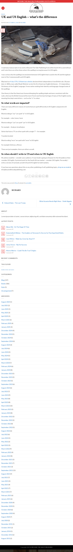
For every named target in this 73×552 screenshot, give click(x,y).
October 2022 (6, 424)
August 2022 (5, 431)
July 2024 (4, 348)
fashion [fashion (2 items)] (6, 269)
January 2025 (5, 327)
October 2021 (6, 467)
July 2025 (4, 305)
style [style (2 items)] (10, 269)
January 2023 (5, 413)
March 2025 (5, 320)
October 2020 (6, 510)
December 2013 (6, 535)
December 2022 (6, 416)
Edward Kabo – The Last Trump (13, 203)
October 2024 (6, 338)
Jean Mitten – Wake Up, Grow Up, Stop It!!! (20, 239)
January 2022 (5, 456)
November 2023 (6, 377)
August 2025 (5, 302)
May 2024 (4, 356)
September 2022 (7, 427)
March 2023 (5, 406)
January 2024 (5, 370)
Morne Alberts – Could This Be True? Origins (21, 251)
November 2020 (6, 506)
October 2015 (6, 528)
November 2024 (6, 334)
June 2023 (4, 395)
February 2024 (6, 366)
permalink (28, 183)
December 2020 (6, 502)
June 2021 (4, 481)
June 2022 (4, 438)
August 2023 (5, 388)
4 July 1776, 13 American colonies (21, 81)
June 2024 (4, 352)
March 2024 (5, 363)
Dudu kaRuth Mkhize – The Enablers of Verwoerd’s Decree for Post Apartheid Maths (35, 233)
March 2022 (5, 449)
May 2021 (4, 485)
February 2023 (6, 409)
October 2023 (6, 381)
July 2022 (4, 434)
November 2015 (6, 524)
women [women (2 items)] (12, 269)
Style (3, 287)
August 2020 (5, 517)
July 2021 (4, 477)
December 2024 (6, 330)
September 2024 (7, 341)
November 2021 (6, 463)
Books (3, 284)
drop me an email (63, 167)
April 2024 (4, 359)
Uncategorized (6, 291)
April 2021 (4, 488)
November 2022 (6, 420)
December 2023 (6, 373)
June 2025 (4, 309)
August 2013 (5, 538)
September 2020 (7, 513)
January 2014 (5, 531)
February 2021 (6, 495)
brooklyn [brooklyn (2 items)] (3, 269)
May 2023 (4, 399)
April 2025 (4, 316)
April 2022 (4, 445)
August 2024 (5, 345)
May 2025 (4, 313)
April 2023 (4, 402)
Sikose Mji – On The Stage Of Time (17, 227)
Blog (3, 14)
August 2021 (5, 474)
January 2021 (5, 499)
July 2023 (4, 391)
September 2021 (7, 470)
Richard (23, 22)
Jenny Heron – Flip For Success (16, 245)
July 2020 (4, 520)
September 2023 (7, 384)
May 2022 (4, 442)
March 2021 (5, 492)
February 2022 (6, 452)
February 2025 (6, 323)
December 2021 (6, 459)
